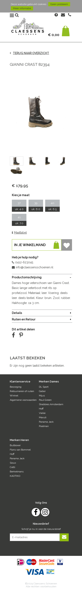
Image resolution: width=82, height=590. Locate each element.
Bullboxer (15, 445)
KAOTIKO (15, 475)
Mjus (42, 395)
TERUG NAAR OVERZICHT (29, 53)
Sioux (13, 462)
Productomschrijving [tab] (27, 277)
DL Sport (43, 386)
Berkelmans (17, 471)
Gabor (42, 391)
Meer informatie (22, 8)
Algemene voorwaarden (23, 399)
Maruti (42, 417)
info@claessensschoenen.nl (32, 267)
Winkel (14, 395)
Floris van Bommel (20, 449)
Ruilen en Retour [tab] (23, 319)
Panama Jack (46, 421)
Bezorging (15, 386)
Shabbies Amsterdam (51, 404)
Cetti (12, 467)
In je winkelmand (36, 245)
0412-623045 (22, 262)
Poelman (44, 426)
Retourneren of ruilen (22, 391)
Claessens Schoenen (27, 28)
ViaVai (42, 413)
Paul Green (45, 399)
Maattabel (19, 232)
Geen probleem (59, 4)
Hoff (41, 408)
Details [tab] (17, 313)
